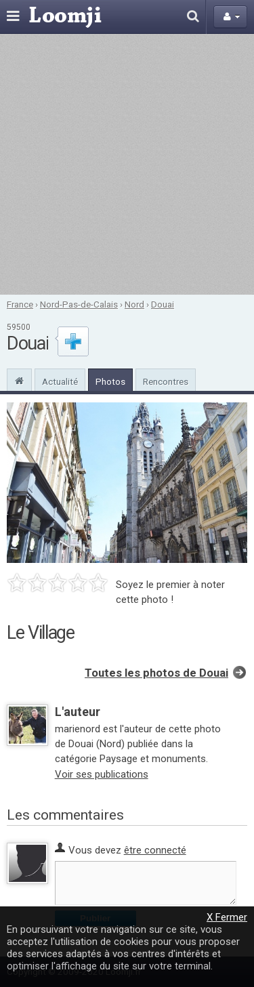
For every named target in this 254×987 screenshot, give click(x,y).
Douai (162, 304)
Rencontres (165, 381)
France (20, 304)
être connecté (155, 850)
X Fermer (227, 917)
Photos (110, 381)
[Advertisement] (127, 164)
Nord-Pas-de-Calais (79, 304)
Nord (134, 304)
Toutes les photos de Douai (156, 673)
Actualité (60, 381)
